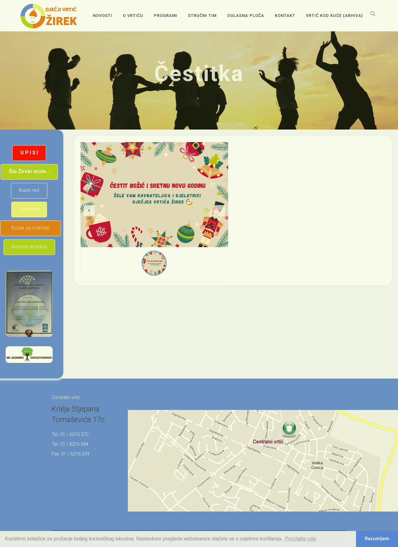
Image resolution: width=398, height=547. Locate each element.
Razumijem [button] (377, 538)
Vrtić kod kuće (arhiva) (334, 15)
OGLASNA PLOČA (245, 15)
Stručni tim (202, 15)
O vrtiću (133, 15)
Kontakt (285, 15)
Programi (165, 15)
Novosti (102, 15)
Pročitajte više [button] (300, 539)
